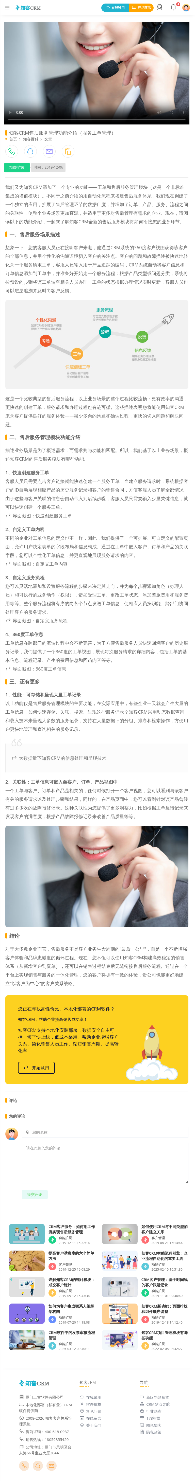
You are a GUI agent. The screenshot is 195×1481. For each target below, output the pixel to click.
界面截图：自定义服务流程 (36, 621)
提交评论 (34, 1194)
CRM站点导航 (155, 1404)
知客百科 (30, 138)
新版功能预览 (154, 1397)
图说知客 (150, 1425)
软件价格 (90, 1404)
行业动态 (150, 1411)
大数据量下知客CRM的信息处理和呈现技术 (58, 758)
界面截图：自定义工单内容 (36, 564)
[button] (160, 8)
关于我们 (90, 1425)
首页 (13, 138)
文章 (48, 138)
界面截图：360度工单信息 (35, 669)
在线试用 (115, 7)
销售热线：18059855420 (44, 1439)
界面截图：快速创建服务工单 (38, 516)
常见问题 (90, 1411)
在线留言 (90, 1418)
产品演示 (141, 7)
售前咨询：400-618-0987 (44, 1431)
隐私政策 (150, 1432)
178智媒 (150, 1418)
